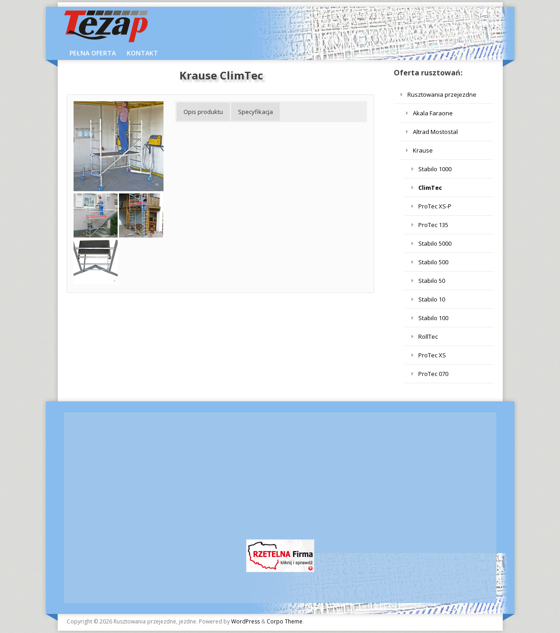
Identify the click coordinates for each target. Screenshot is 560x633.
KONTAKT (142, 53)
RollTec (428, 336)
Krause (423, 150)
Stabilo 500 (433, 262)
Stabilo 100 (433, 318)
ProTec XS (432, 355)
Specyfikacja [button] (255, 112)
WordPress (245, 621)
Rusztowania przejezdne (441, 94)
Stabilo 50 (431, 281)
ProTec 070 (433, 374)
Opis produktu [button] (203, 112)
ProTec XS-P (434, 206)
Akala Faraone (433, 113)
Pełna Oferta (92, 53)
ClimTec (430, 187)
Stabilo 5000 (434, 243)
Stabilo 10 (431, 299)
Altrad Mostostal (435, 132)
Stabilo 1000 (434, 169)
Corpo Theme (284, 621)
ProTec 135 (433, 225)
